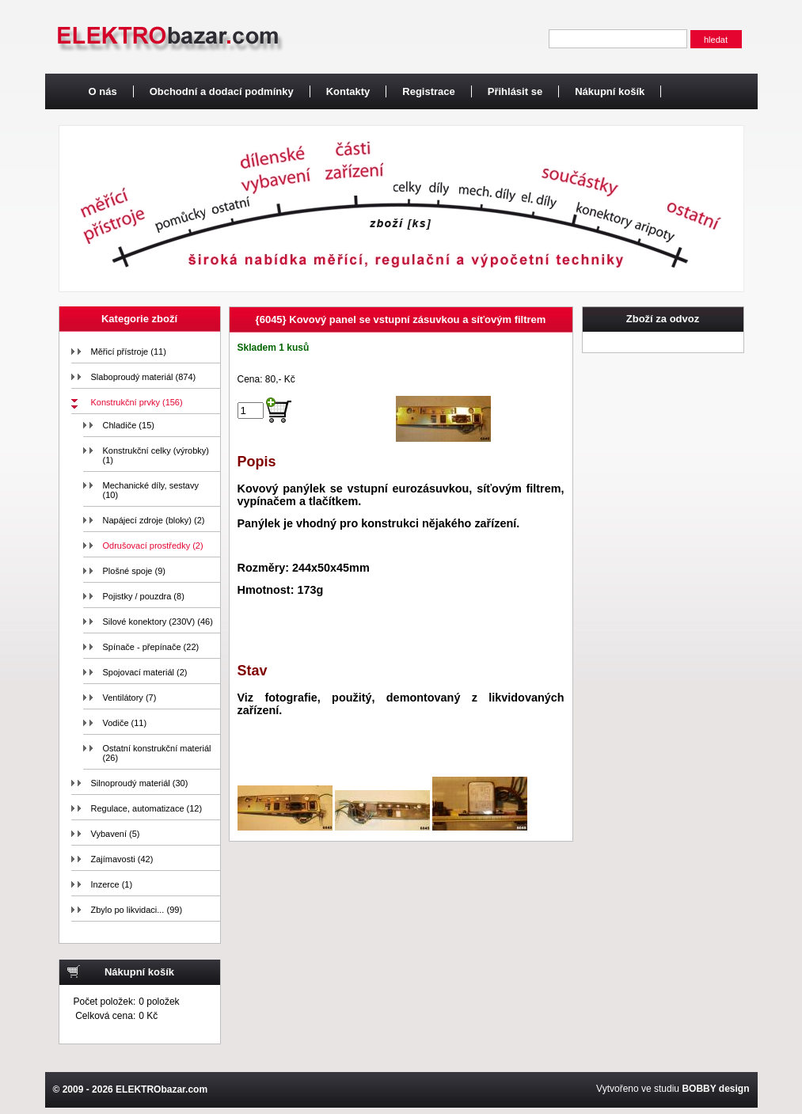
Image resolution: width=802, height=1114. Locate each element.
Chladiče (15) (128, 425)
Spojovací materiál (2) (145, 672)
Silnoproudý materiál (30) (139, 783)
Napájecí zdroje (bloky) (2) (154, 520)
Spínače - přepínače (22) (151, 647)
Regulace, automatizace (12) (147, 808)
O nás (103, 91)
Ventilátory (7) (130, 697)
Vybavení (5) (115, 833)
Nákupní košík (609, 91)
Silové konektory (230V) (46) (158, 621)
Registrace (428, 91)
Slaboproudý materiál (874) (143, 377)
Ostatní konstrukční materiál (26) (157, 752)
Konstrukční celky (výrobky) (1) (156, 455)
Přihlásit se (515, 91)
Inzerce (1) (112, 884)
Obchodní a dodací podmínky (222, 91)
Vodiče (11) (125, 723)
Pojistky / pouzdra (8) (143, 596)
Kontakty (348, 91)
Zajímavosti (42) (122, 859)
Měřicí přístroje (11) (128, 351)
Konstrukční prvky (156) (137, 402)
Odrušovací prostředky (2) (153, 545)
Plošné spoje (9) (134, 571)
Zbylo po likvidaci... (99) (137, 909)
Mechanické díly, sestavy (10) (151, 490)
